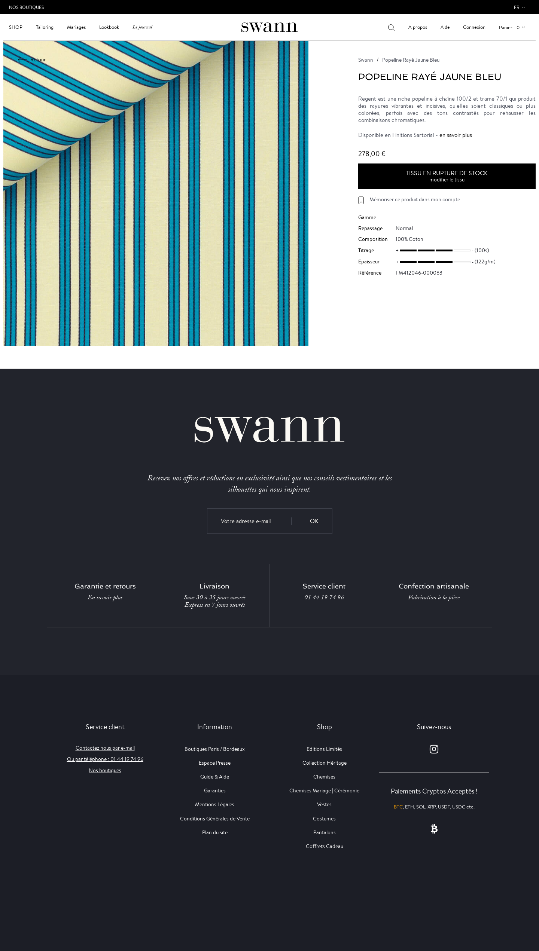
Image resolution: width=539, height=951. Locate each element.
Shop (15, 27)
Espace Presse (215, 762)
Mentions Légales (214, 804)
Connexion (474, 27)
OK (314, 521)
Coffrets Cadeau (324, 846)
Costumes (324, 818)
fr (517, 7)
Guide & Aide (214, 776)
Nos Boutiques (26, 7)
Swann (365, 59)
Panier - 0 (509, 27)
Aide (445, 27)
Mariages (76, 27)
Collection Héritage (324, 762)
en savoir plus (455, 134)
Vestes (324, 804)
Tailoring (45, 27)
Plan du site (215, 832)
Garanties (215, 790)
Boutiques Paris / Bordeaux (215, 749)
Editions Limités (324, 749)
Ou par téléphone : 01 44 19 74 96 (105, 759)
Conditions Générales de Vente (215, 818)
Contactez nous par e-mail (105, 747)
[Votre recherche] (391, 27)
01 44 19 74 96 (324, 597)
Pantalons (324, 832)
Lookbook (109, 27)
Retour (32, 59)
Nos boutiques (105, 770)
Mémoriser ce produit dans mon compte (414, 199)
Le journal (142, 27)
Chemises (324, 776)
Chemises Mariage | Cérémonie (324, 790)
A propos (417, 27)
